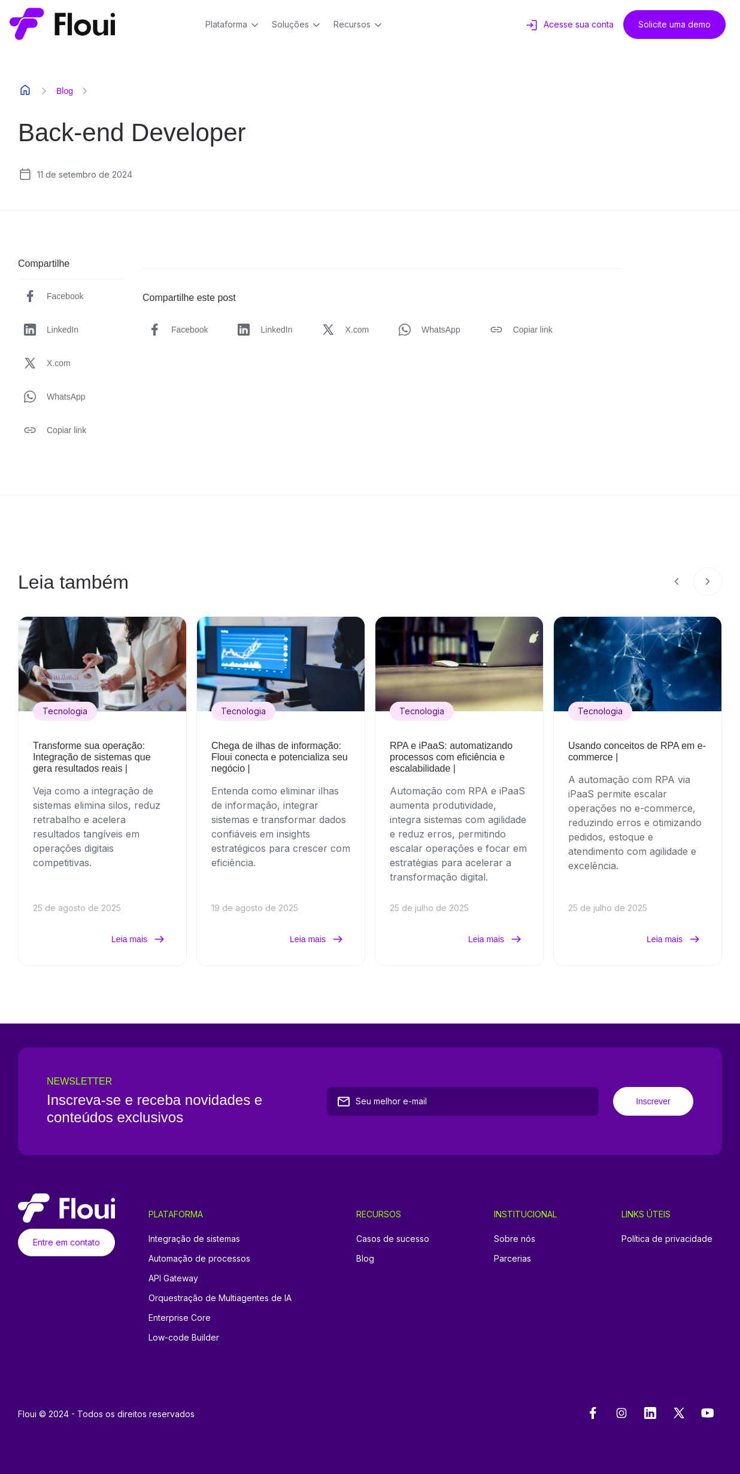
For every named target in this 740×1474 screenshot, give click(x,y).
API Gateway (173, 1278)
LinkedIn (50, 329)
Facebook (53, 296)
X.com (47, 363)
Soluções (298, 25)
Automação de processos (199, 1258)
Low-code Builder (183, 1337)
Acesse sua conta (569, 25)
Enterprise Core (179, 1317)
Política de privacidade (666, 1239)
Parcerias (512, 1258)
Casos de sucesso (392, 1239)
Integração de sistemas (194, 1239)
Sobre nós (514, 1239)
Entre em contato (66, 1242)
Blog (64, 91)
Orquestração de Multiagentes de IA (220, 1298)
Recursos (359, 25)
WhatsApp (54, 396)
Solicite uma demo (674, 24)
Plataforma (233, 25)
